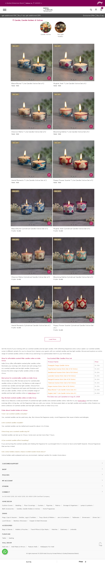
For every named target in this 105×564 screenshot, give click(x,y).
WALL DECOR (7, 542)
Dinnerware (86, 517)
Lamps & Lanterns (86, 505)
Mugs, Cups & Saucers (9, 517)
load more (52, 339)
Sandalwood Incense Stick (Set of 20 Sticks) (63, 372)
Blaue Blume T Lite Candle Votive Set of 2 (62, 389)
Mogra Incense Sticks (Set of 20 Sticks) (61, 386)
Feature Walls (32, 546)
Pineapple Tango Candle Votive (58, 365)
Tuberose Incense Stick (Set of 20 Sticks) (62, 383)
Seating (11, 538)
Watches (54, 529)
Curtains (40, 505)
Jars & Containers (63, 517)
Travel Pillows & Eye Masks (40, 529)
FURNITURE (6, 534)
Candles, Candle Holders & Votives (28, 508)
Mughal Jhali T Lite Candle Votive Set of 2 (62, 393)
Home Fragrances (49, 508)
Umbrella (73, 529)
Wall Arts (5, 546)
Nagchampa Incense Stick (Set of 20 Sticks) (63, 369)
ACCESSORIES (7, 525)
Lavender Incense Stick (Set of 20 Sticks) (62, 376)
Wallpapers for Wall (47, 546)
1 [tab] (29, 80)
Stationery (63, 529)
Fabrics (57, 505)
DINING (4, 513)
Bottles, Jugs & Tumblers (27, 517)
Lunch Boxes (6, 520)
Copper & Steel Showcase (38, 520)
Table (4, 538)
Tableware (75, 517)
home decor (7, 501)
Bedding (18, 505)
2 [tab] (31, 80)
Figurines (49, 505)
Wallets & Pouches (21, 529)
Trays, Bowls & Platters (47, 517)
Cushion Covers (7, 505)
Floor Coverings (29, 505)
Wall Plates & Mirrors (18, 546)
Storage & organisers (70, 505)
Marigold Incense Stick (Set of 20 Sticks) (61, 379)
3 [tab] (34, 80)
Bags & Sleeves (7, 529)
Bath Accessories (8, 508)
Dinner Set (96, 517)
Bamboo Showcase (20, 520)
